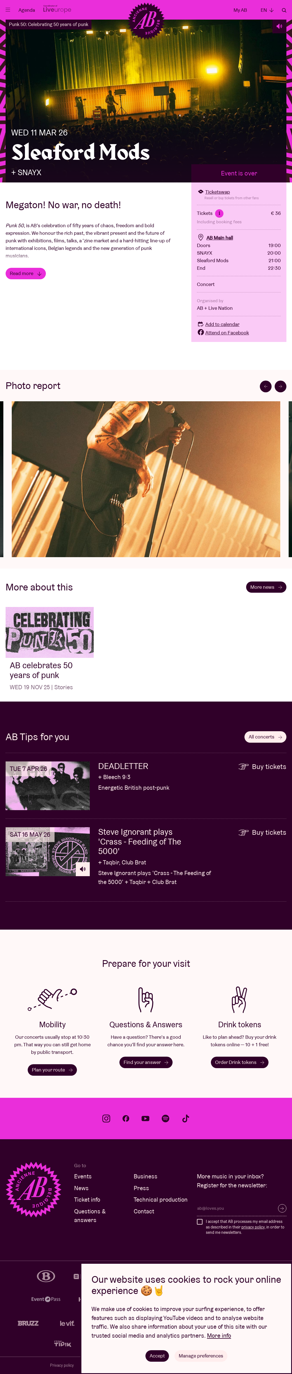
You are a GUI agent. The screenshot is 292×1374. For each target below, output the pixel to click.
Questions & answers (90, 1215)
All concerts (265, 736)
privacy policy (253, 1227)
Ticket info (87, 1199)
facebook (126, 1118)
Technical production (161, 1199)
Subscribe (282, 1208)
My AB (240, 10)
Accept (157, 1355)
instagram (106, 1118)
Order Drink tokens (239, 1062)
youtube (145, 1118)
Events (83, 1176)
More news (266, 587)
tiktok (186, 1118)
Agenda (26, 10)
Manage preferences (201, 1355)
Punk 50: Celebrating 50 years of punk (48, 24)
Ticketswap (213, 192)
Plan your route (52, 1069)
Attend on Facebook (223, 332)
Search (284, 10)
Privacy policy (62, 1365)
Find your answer (146, 1062)
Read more (26, 273)
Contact (144, 1211)
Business (145, 1176)
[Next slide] (280, 386)
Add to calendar (218, 324)
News (81, 1188)
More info (219, 1335)
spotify (165, 1118)
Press (141, 1188)
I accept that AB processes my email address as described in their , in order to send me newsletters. (245, 1227)
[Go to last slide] (266, 386)
